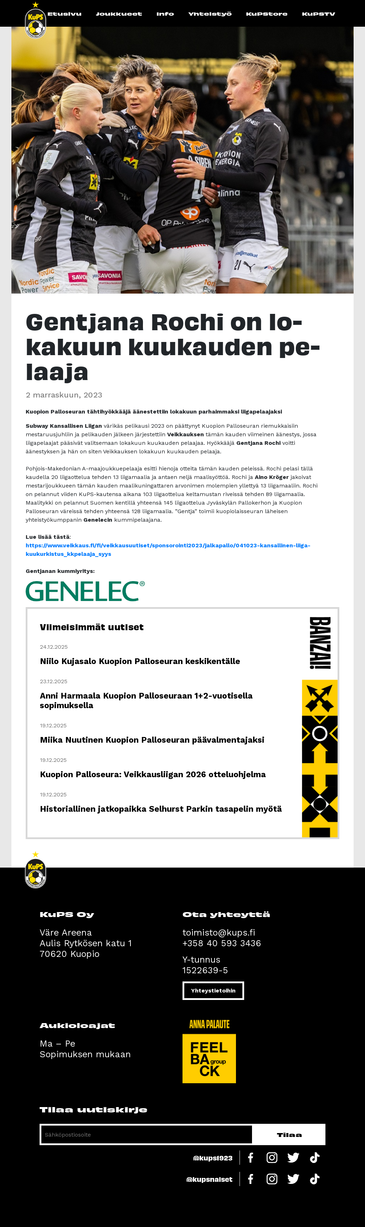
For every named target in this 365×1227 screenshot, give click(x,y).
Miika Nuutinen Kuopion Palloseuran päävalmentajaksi (152, 740)
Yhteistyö (210, 13)
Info (165, 13)
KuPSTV (318, 13)
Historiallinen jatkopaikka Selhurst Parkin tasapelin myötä (161, 809)
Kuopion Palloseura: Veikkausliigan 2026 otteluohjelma (153, 774)
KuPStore (267, 13)
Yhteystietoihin (213, 990)
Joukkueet (119, 13)
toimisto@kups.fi (218, 932)
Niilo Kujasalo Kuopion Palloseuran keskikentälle (140, 661)
